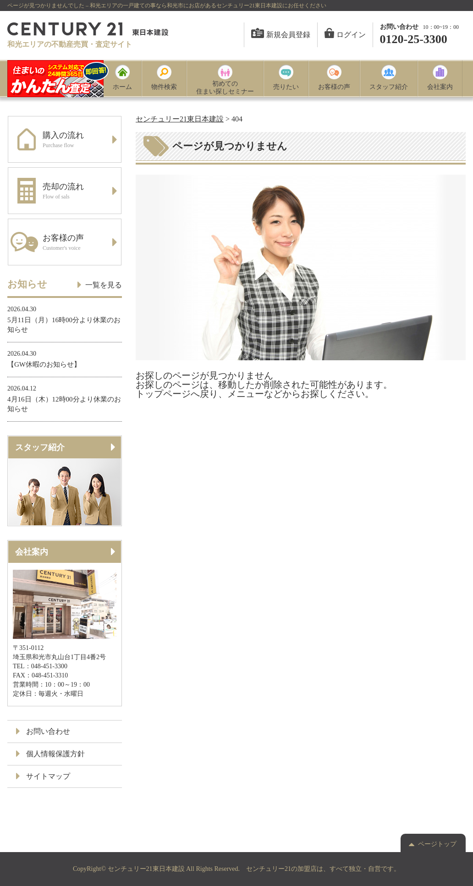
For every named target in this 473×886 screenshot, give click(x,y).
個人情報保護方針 (50, 754)
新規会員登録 (280, 35)
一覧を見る (100, 284)
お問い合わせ (43, 731)
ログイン (345, 35)
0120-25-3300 (413, 39)
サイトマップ (43, 776)
